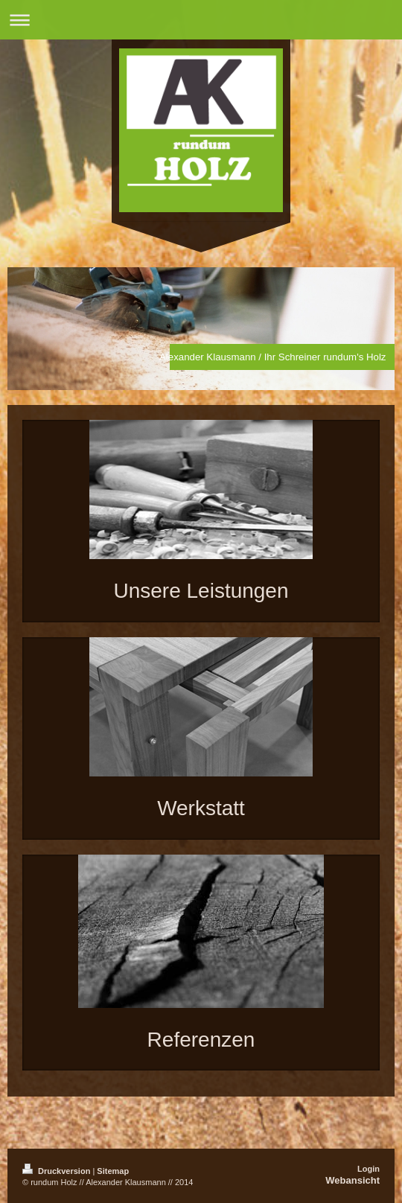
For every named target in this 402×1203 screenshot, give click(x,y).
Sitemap (113, 1171)
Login (368, 1168)
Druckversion (57, 1171)
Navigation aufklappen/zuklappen (201, 20)
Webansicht (352, 1180)
